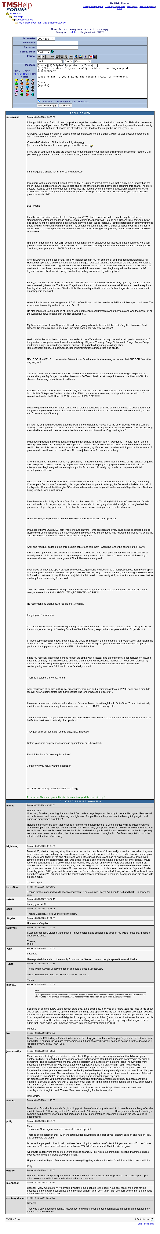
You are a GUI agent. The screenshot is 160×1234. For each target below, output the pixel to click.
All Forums (15, 13)
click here (74, 32)
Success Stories (24, 19)
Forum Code (15, 74)
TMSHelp (17, 16)
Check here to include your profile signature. (58, 108)
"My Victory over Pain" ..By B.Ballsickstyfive (42, 22)
